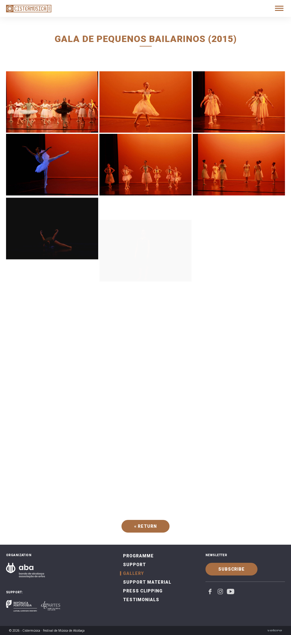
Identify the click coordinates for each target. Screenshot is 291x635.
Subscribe (231, 569)
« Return (145, 526)
